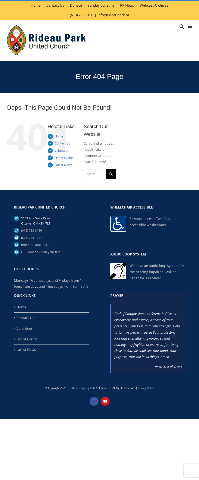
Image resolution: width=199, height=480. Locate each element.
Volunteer (62, 151)
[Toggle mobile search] (182, 26)
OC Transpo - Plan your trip (40, 252)
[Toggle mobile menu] (190, 26)
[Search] (111, 174)
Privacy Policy (146, 388)
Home (59, 136)
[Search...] (95, 174)
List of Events (64, 158)
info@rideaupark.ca (113, 15)
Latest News (63, 165)
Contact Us (62, 143)
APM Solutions (98, 388)
